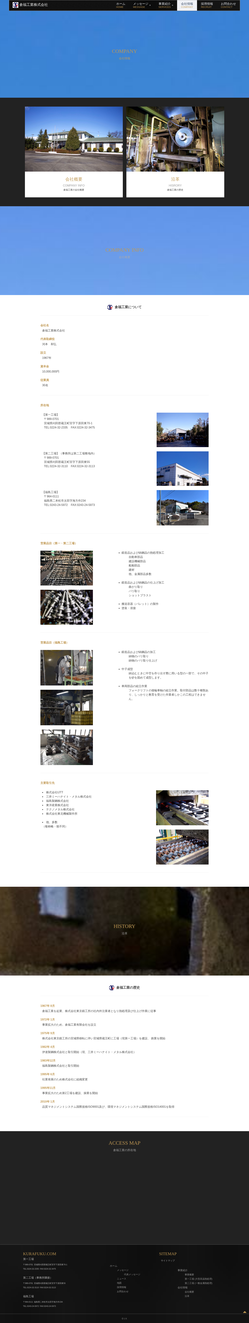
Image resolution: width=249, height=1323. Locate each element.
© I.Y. (124, 1318)
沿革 (187, 1296)
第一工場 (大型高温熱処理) (198, 1279)
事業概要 (189, 1274)
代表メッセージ (132, 1274)
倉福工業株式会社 (30, 5)
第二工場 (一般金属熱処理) (198, 1283)
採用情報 (207, 5)
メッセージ (142, 5)
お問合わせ (228, 5)
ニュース (121, 1278)
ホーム (120, 5)
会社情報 (187, 5)
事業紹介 (166, 5)
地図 (119, 1283)
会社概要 (189, 1291)
